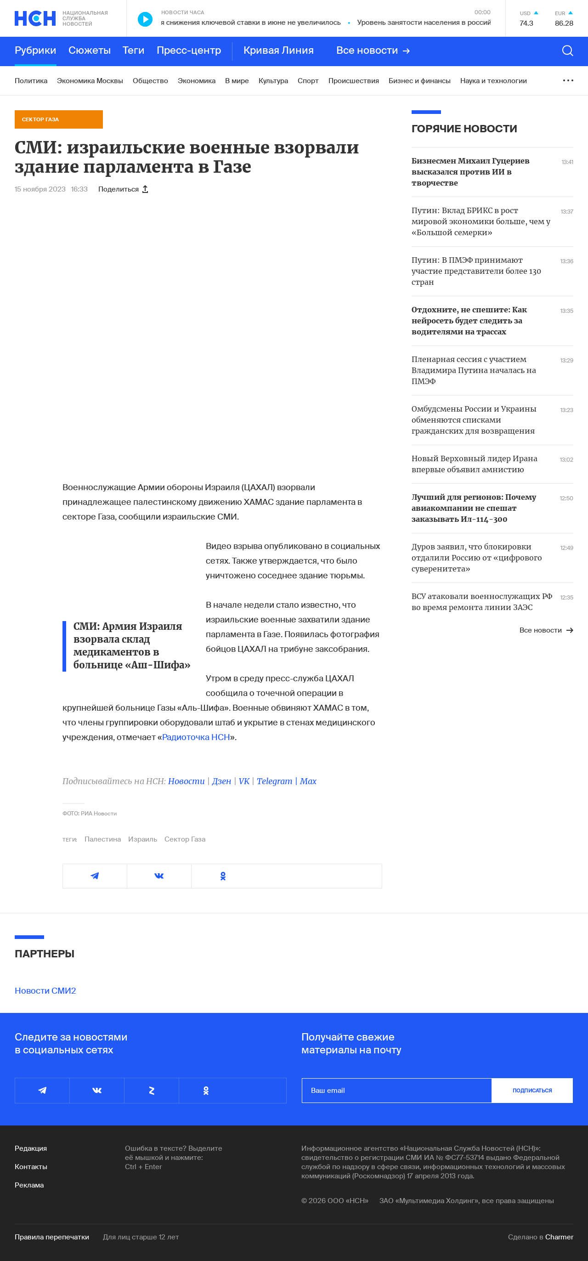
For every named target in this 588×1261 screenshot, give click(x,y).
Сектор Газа (184, 839)
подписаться (532, 1090)
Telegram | (278, 781)
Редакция (31, 1148)
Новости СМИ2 (45, 990)
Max (308, 781)
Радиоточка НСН (196, 737)
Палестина (103, 839)
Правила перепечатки (52, 1237)
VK (244, 781)
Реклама (29, 1185)
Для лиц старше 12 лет (141, 1237)
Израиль (142, 839)
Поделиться (123, 189)
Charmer (559, 1237)
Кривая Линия (278, 51)
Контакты (31, 1166)
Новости (186, 781)
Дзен (222, 781)
